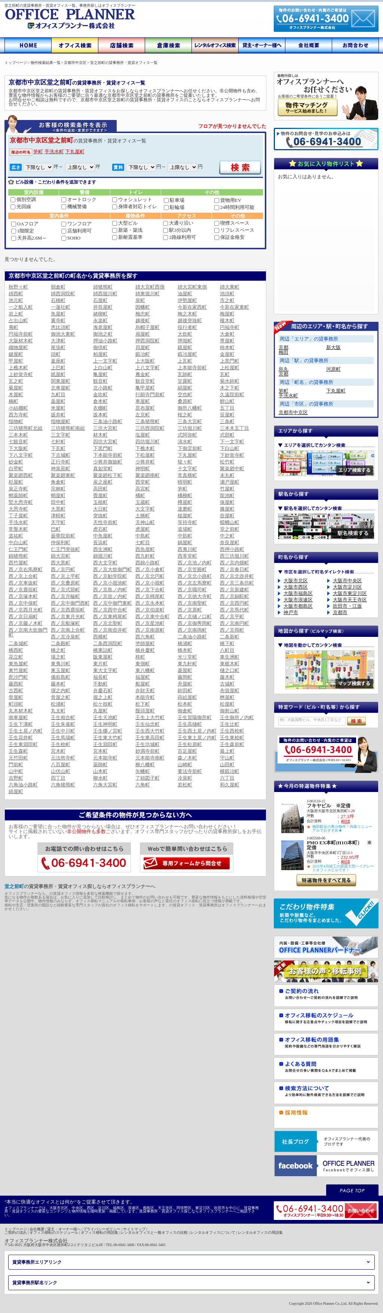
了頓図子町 (147, 778)
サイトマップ (134, 1229)
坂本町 (100, 414)
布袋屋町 (229, 690)
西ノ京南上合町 (68, 630)
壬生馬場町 (63, 737)
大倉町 (227, 334)
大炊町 (185, 334)
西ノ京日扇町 (23, 616)
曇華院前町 (63, 535)
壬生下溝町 (21, 724)
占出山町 (18, 320)
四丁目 (58, 778)
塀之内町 (60, 690)
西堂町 (142, 482)
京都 (283, 347)
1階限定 (22, 231)
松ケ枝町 (103, 704)
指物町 (16, 421)
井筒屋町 (103, 307)
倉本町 (100, 401)
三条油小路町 (107, 421)
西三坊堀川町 (234, 556)
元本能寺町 (105, 757)
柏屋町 (100, 354)
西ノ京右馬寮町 (26, 569)
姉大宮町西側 (150, 286)
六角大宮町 (105, 784)
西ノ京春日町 (234, 569)
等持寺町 (187, 522)
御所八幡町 (190, 408)
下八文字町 (21, 455)
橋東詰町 (103, 650)
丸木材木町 (21, 710)
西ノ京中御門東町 (112, 603)
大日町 (100, 508)
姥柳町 (100, 313)
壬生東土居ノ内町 (197, 737)
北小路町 (103, 387)
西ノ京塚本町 (23, 596)
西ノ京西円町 (234, 603)
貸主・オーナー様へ (64, 1229)
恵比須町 (60, 327)
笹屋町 (227, 414)
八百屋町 (60, 764)
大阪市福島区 (298, 593)
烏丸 (283, 369)
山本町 (100, 771)
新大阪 (333, 347)
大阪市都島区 (298, 606)
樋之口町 (229, 670)
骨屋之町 (60, 697)
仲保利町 (60, 542)
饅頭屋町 (145, 710)
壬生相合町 (63, 717)
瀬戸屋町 (229, 482)
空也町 (185, 394)
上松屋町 (229, 367)
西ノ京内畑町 (234, 562)
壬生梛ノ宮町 (107, 730)
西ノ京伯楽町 (150, 609)
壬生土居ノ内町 (26, 730)
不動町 (100, 683)
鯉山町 (227, 401)
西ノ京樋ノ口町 (195, 616)
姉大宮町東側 (192, 286)
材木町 (100, 434)
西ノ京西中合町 (110, 609)
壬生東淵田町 (23, 744)
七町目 (142, 542)
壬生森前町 (232, 744)
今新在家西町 (192, 307)
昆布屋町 (145, 408)
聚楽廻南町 (147, 475)
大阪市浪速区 (298, 599)
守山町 (227, 757)
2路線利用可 (179, 237)
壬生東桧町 (232, 737)
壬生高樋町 (190, 724)
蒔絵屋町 (187, 697)
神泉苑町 (60, 468)
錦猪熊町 (18, 556)
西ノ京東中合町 (152, 616)
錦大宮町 (60, 556)
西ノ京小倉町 (150, 569)
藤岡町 (185, 677)
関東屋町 (60, 381)
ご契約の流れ (15, 1232)
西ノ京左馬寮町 (195, 582)
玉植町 (100, 502)
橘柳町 (185, 495)
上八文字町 (147, 367)
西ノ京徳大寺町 (195, 596)
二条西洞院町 (107, 643)
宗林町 (58, 488)
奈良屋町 (229, 542)
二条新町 (229, 636)
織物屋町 (18, 347)
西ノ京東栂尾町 (110, 616)
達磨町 (185, 508)
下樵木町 (145, 448)
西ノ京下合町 (150, 589)
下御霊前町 (190, 448)
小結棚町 (18, 408)
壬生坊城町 (147, 744)
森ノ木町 (187, 757)
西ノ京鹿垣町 (23, 589)
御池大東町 (63, 334)
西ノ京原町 (190, 609)
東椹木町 (229, 663)
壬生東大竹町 (107, 737)
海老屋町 (103, 327)
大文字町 (145, 508)
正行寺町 (60, 461)
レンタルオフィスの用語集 (260, 1232)
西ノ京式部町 (65, 589)
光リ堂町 (187, 656)
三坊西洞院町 (150, 428)
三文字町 (60, 434)
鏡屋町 (185, 347)
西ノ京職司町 (192, 589)
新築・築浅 (127, 230)
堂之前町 (229, 529)
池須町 (227, 293)
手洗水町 (54, 151)
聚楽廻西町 (21, 475)
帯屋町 (227, 340)
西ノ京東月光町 (68, 616)
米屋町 (58, 408)
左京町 (142, 414)
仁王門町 (18, 549)
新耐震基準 (127, 237)
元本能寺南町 (150, 757)
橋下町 (227, 643)
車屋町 (142, 401)
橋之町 (58, 650)
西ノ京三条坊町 (237, 582)
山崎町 (185, 764)
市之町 (227, 300)
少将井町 (145, 461)
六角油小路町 (23, 784)
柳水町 (100, 778)
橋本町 (185, 650)
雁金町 (142, 374)
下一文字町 (232, 441)
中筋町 (185, 535)
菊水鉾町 (229, 381)
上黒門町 (229, 360)
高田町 (100, 488)
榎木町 (227, 320)
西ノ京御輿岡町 (195, 623)
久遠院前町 (232, 394)
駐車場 (174, 200)
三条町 (227, 421)
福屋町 (142, 677)
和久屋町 (229, 784)
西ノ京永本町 (150, 603)
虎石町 (100, 529)
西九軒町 (145, 556)
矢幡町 (142, 771)
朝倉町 (58, 286)
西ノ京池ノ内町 (195, 562)
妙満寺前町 (147, 751)
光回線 (20, 206)
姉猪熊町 (103, 286)
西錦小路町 (147, 562)
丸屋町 (100, 710)
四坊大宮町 (105, 441)
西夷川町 (187, 549)
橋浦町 (185, 643)
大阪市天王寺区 (350, 599)
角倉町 (58, 482)
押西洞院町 (147, 340)
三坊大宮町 (105, 428)
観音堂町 (145, 381)
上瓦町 (185, 360)
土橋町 (142, 515)
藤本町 (58, 683)
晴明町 (185, 482)
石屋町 (100, 300)
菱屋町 (185, 670)
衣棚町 (100, 408)
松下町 (142, 704)
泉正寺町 (18, 488)
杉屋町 (16, 482)
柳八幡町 (145, 764)
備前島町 (60, 677)
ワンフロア (76, 223)
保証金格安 (229, 237)
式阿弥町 (187, 434)
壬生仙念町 (147, 724)
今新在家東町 (234, 307)
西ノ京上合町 (23, 576)
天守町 (58, 522)
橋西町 (16, 650)
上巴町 (58, 367)
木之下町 (229, 387)
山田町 (227, 764)
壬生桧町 (60, 744)
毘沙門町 (18, 677)
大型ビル (125, 223)
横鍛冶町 (229, 771)
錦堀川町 (103, 556)
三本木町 (18, 434)
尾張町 (58, 347)
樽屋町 (185, 502)
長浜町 (100, 542)
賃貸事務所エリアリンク (37, 1262)
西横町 (100, 636)
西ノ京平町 (232, 616)
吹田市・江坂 (347, 606)
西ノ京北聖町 (107, 623)
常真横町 (187, 475)
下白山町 (229, 448)
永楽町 (100, 320)
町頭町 (16, 704)
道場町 (185, 529)
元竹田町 (18, 757)
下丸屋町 (75, 151)
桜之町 (185, 414)
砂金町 (16, 461)
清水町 (185, 441)
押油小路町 (105, 340)
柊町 (140, 656)
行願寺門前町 (150, 394)
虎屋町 (142, 529)
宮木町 (58, 751)
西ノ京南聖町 (192, 603)
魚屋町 (58, 313)
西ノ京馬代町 (234, 609)
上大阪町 (145, 360)
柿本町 (227, 347)
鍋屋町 (185, 542)
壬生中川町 (63, 730)
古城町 (227, 683)
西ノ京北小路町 (195, 576)
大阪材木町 (21, 340)
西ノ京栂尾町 (150, 596)
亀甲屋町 (145, 387)
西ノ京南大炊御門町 (28, 632)
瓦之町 (16, 381)
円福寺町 (229, 327)
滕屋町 (227, 508)
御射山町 (229, 710)
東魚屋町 (18, 663)
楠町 (13, 401)
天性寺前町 (105, 522)
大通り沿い (178, 223)
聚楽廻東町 (63, 475)
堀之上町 (103, 697)
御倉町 (185, 710)
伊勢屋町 (187, 300)
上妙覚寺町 (21, 374)
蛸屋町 (58, 495)
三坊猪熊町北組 (26, 428)
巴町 (56, 529)
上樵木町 (18, 367)
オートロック (78, 199)
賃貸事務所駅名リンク (34, 1282)
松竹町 (227, 461)
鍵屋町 (16, 354)
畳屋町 (100, 495)
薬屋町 (58, 401)
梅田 (283, 352)
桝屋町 (227, 697)
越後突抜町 (190, 320)
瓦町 (225, 374)
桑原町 (185, 401)
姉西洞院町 (63, 293)
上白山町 (103, 367)
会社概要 (37, 1229)
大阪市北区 (296, 580)
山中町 (16, 771)
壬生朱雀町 (63, 724)
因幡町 (142, 307)
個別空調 (23, 199)
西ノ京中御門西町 (70, 603)
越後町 (142, 320)
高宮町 (142, 488)
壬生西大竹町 (150, 730)
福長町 (100, 677)
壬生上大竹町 (150, 717)
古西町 (16, 690)
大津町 (58, 340)
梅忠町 (142, 313)
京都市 (340, 612)
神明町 (142, 468)
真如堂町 (103, 468)
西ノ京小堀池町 (110, 582)
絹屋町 (185, 387)
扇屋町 (142, 334)
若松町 (185, 784)
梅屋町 (227, 313)
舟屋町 (185, 683)
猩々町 (185, 461)
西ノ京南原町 (150, 630)
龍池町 (227, 495)
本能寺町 (145, 697)
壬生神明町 (105, 724)
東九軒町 (187, 663)
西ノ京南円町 (234, 623)
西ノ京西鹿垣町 (68, 609)
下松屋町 (145, 455)
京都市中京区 (293, 412)
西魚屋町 (145, 549)
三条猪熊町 (147, 421)
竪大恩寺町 (21, 502)
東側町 (142, 663)
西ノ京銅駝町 (234, 596)
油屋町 (185, 293)
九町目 (58, 394)
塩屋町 (142, 434)
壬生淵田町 (105, 744)
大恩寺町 (18, 508)
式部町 (227, 434)
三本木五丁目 (234, 428)
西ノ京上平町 (65, 576)
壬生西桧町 (232, 730)
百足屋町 (187, 751)
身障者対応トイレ (134, 206)
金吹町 (100, 394)
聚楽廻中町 (232, 468)
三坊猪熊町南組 (68, 428)
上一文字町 (105, 360)
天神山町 (145, 522)
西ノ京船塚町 (65, 623)
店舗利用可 (76, 231)
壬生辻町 (229, 724)
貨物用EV (227, 200)
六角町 (142, 784)
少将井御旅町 (107, 461)
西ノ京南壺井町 (110, 630)
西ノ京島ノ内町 (110, 589)
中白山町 (18, 542)
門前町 (16, 764)
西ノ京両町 (232, 630)
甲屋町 (16, 360)
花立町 (16, 656)
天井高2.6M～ (29, 238)
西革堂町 (187, 556)
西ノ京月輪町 (65, 596)
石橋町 (58, 300)
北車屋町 (60, 387)
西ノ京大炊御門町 (112, 569)
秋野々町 (18, 286)
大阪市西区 (296, 587)
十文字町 (187, 468)
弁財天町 (145, 690)
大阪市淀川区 (347, 587)
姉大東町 (229, 286)
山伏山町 (60, 771)
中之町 (227, 535)
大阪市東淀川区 (350, 593)
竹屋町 (227, 488)
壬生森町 (18, 751)
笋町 (38, 151)
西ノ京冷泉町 (65, 636)
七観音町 (18, 441)
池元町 (16, 300)
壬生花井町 (21, 737)
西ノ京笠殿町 (192, 569)
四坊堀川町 (147, 441)
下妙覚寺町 (232, 455)
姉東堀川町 (147, 293)
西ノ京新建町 (234, 589)
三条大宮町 (190, 421)
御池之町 (103, 334)
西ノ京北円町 (150, 576)
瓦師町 (185, 374)
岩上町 (16, 313)
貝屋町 (142, 347)
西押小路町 (232, 549)
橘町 (140, 495)
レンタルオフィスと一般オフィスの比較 (154, 1232)
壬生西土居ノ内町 (197, 730)
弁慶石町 (103, 690)
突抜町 (100, 515)
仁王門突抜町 (65, 549)
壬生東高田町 (150, 737)
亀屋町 (100, 374)
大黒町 (58, 508)
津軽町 (58, 515)
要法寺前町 (190, 771)
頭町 (56, 354)
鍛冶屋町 (187, 354)
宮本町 (100, 751)
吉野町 (16, 778)
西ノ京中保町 (23, 603)
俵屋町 (227, 502)
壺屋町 (227, 515)
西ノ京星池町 (150, 623)
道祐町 (16, 535)
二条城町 (18, 643)
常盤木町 (18, 529)
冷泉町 (185, 778)
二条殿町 (60, 643)
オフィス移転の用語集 (99, 1232)
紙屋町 (58, 374)
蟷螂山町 (229, 522)
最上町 (227, 751)
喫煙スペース (231, 223)
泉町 (140, 300)
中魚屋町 (103, 535)
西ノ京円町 (63, 569)
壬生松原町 (190, 744)
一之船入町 (21, 307)
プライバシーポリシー (101, 1229)
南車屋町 (18, 717)
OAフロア (25, 223)
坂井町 (58, 414)
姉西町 (16, 293)
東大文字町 (105, 670)
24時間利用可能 (234, 207)
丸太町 (58, 710)
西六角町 (145, 636)
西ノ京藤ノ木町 (26, 623)
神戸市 (291, 612)
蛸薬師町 (18, 495)
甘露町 (185, 381)
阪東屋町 (103, 656)
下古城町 (60, 455)
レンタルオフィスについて (212, 1232)
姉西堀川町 (105, 293)
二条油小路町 (192, 636)
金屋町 (227, 354)
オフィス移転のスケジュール (54, 1232)
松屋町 (227, 704)
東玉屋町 (60, 670)
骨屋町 (16, 697)
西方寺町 (18, 414)
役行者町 (187, 327)
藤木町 (227, 677)
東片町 (100, 663)
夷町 (13, 327)
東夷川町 (60, 663)
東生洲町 (229, 656)
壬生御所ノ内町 (237, 717)
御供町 (100, 347)
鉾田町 (185, 690)
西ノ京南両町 (192, 630)
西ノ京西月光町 (26, 609)
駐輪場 (174, 207)
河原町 (333, 369)
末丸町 (227, 475)
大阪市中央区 (347, 580)
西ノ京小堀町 (150, 582)
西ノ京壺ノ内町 (110, 596)
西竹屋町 (18, 562)
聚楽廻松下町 (107, 475)
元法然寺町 (63, 757)
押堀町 (185, 340)
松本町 (185, 704)
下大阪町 (18, 448)
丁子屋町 (18, 515)
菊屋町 (16, 387)
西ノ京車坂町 (23, 582)
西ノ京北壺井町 (237, 576)
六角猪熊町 (63, 784)
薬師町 (100, 764)
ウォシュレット (132, 199)
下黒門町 (103, 448)
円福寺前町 (21, 334)
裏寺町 (58, 320)
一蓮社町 (60, 307)
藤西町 (16, 683)
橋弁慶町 (145, 650)
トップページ (15, 1229)
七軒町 (58, 441)
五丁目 (227, 408)
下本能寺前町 (107, 455)
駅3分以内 (177, 230)
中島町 (142, 535)
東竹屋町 (18, 670)
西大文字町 (105, 562)
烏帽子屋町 (147, 327)
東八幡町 (145, 670)
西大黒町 (60, 562)
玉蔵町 (142, 502)
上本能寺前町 (192, 367)
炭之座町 (103, 482)
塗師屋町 (145, 643)
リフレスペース (234, 230)
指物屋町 (60, 421)
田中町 (58, 502)
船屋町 (142, 683)
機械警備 (74, 206)
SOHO (70, 238)
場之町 (58, 656)
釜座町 (58, 360)
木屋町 (16, 394)
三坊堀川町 (190, 428)
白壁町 (16, 468)
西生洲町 (103, 549)
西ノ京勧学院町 (110, 576)
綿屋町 (16, 791)
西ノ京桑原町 (65, 582)
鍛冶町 (142, 354)
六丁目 (227, 778)
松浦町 (58, 704)
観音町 (100, 381)
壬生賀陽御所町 (195, 717)
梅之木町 (187, 313)
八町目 (227, 650)
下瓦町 (58, 448)
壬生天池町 (105, 717)
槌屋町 (185, 515)
